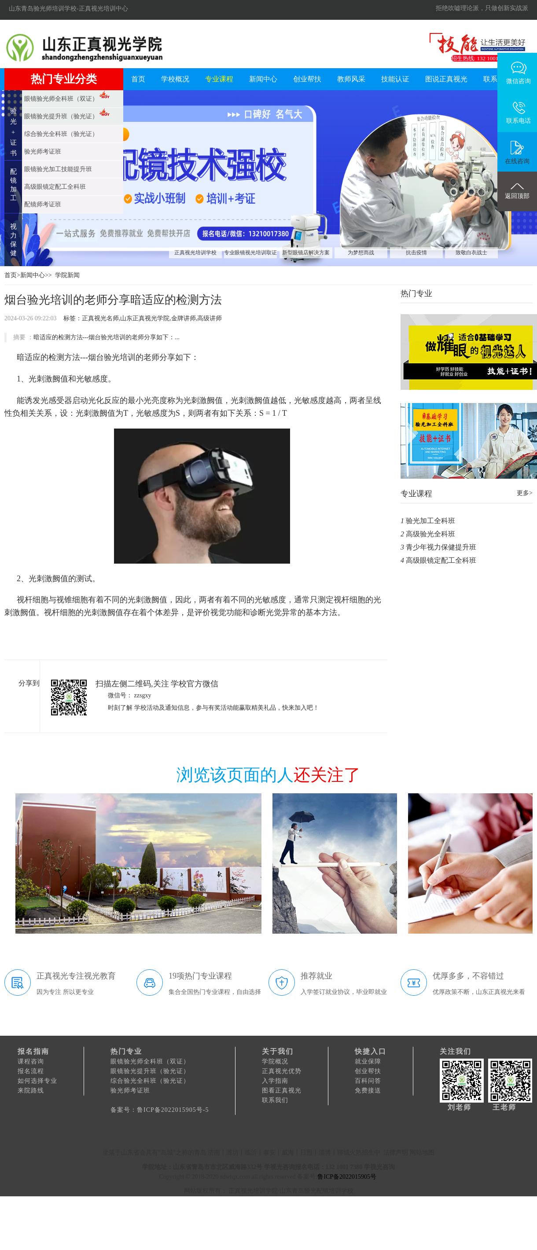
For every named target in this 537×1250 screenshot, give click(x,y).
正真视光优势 (282, 1071)
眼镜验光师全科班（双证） (150, 1061)
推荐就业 (316, 975)
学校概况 (175, 79)
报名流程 (31, 1071)
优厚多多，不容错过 (468, 975)
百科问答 (368, 1081)
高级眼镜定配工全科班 (441, 560)
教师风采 (351, 79)
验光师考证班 (130, 1090)
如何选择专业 (37, 1081)
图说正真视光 (446, 79)
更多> (525, 493)
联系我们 (275, 1100)
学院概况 (275, 1061)
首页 (138, 79)
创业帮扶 (307, 79)
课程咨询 (31, 1061)
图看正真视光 (282, 1090)
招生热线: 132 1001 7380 (481, 58)
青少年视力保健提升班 (441, 547)
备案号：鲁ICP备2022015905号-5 (159, 1110)
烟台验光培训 (112, 357)
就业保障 (368, 1061)
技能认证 (395, 79)
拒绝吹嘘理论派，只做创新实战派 (482, 8)
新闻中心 (263, 79)
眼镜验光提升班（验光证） (150, 1071)
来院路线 (31, 1090)
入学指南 (275, 1081)
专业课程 (219, 79)
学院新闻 (67, 275)
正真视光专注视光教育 (76, 975)
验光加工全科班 (430, 520)
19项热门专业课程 (200, 975)
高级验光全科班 (430, 534)
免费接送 (368, 1090)
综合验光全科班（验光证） (150, 1081)
